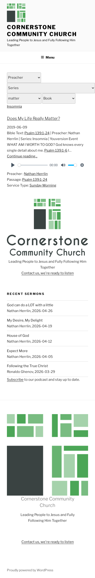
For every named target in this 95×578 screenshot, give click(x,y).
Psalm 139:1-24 (37, 133)
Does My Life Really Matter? (33, 118)
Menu (47, 57)
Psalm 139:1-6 (55, 150)
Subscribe (15, 380)
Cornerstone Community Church (42, 30)
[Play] (13, 165)
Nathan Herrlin (36, 174)
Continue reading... (22, 156)
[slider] (33, 165)
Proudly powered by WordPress (30, 570)
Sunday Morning (43, 185)
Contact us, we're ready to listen (47, 273)
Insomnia (14, 106)
